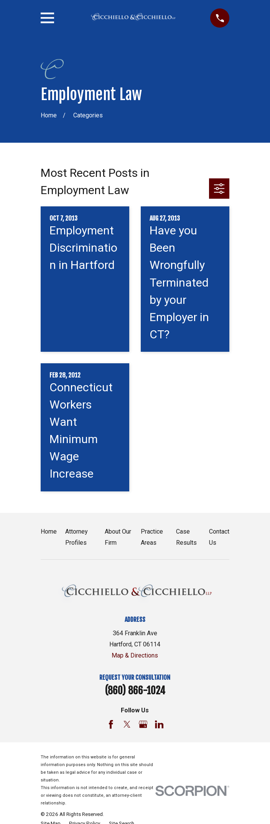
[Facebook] (111, 724)
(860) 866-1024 (135, 690)
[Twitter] (127, 724)
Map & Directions (135, 655)
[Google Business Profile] (143, 724)
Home (49, 531)
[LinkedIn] (159, 724)
